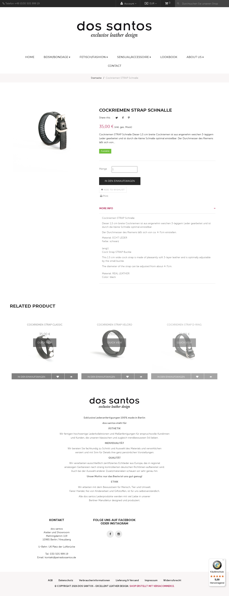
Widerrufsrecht (172, 580)
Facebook (123, 117)
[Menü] (223, 561)
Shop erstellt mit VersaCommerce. (152, 586)
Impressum (151, 580)
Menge (103, 168)
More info (106, 208)
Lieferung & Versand (127, 580)
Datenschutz (66, 580)
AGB (50, 580)
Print (104, 196)
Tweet (117, 117)
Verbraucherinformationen (94, 580)
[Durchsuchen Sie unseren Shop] (202, 3)
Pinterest (129, 117)
